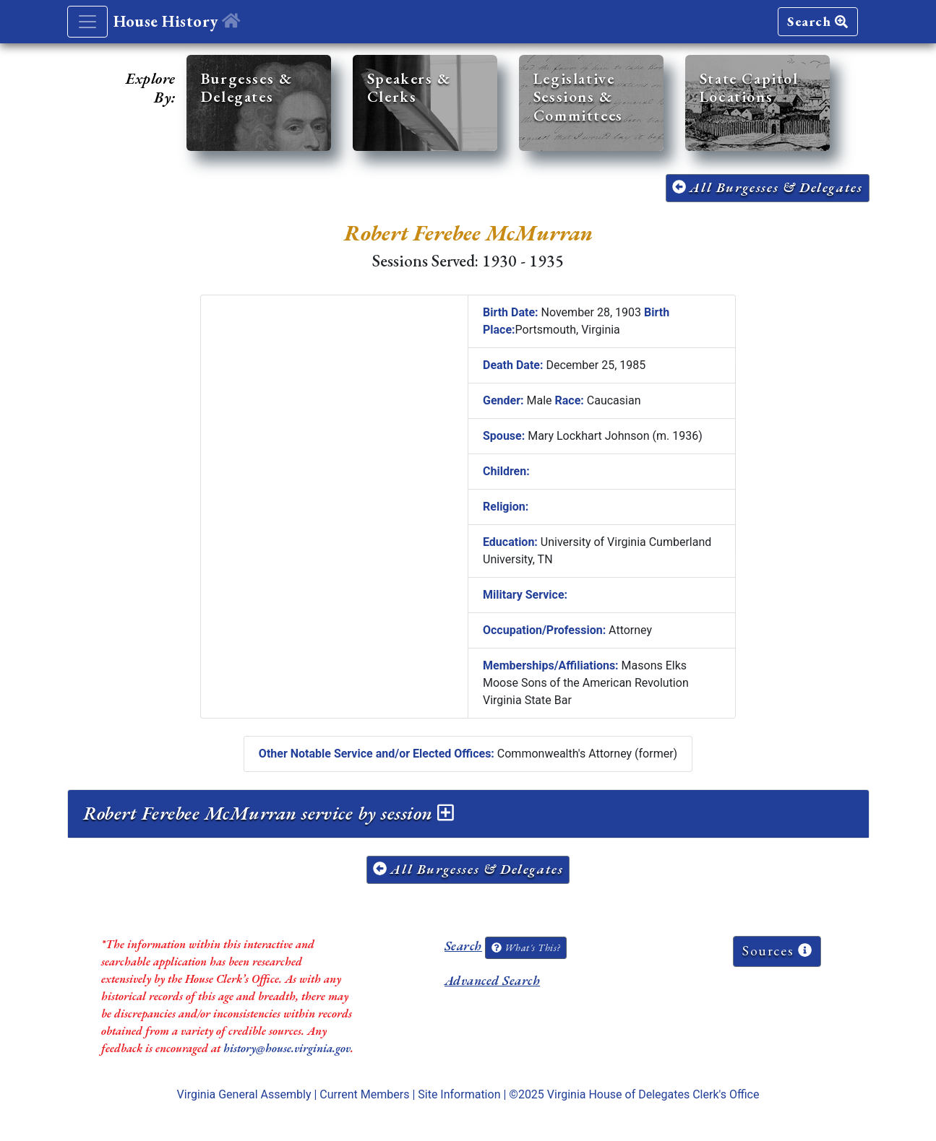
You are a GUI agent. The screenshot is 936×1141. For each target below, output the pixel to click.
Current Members (364, 1094)
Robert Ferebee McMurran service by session (268, 813)
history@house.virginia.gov (287, 1048)
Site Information (459, 1094)
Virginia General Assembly (244, 1094)
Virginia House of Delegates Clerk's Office (653, 1094)
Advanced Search (492, 980)
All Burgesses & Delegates (767, 187)
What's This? (525, 947)
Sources (777, 951)
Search (817, 21)
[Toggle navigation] (87, 22)
